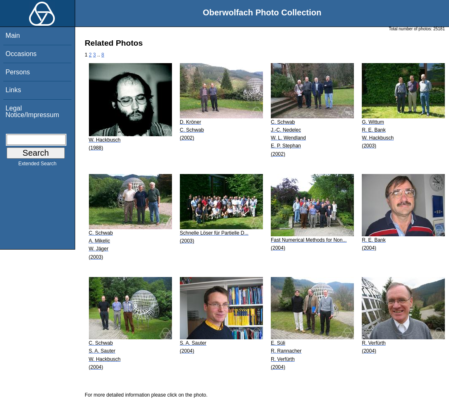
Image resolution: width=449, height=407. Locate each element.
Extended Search (37, 165)
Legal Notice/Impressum (32, 111)
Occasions (21, 53)
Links (13, 89)
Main (12, 35)
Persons (17, 72)
